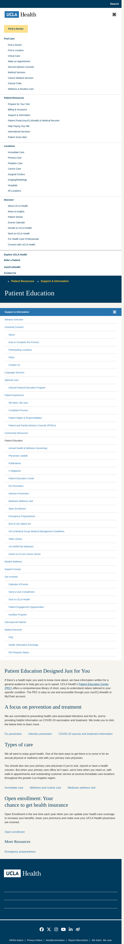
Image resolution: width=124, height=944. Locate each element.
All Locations (14, 190)
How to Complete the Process (24, 342)
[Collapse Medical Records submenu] (116, 630)
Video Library (15, 539)
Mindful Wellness (13, 561)
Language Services (14, 372)
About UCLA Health (18, 206)
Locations (9, 146)
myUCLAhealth (12, 267)
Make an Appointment (19, 61)
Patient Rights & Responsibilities (25, 418)
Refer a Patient (12, 260)
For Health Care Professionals (23, 239)
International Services (19, 131)
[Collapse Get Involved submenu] (116, 577)
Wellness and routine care (45, 787)
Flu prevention (13, 733)
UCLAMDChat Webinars (21, 546)
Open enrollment (15, 831)
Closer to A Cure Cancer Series (25, 554)
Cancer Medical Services (20, 78)
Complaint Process (18, 410)
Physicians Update (18, 455)
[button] (61, 254)
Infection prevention (40, 733)
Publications (15, 463)
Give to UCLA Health (19, 599)
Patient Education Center (21, 478)
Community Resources (16, 433)
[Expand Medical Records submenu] (68, 630)
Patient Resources (14, 98)
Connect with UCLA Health (21, 244)
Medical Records (13, 629)
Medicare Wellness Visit (21, 501)
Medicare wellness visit (81, 787)
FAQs (11, 357)
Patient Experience (14, 395)
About (12, 334)
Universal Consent (14, 327)
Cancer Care (14, 168)
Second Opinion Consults (21, 67)
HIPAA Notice (16, 940)
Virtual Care (14, 56)
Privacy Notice (34, 940)
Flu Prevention (16, 486)
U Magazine (15, 471)
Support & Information (19, 115)
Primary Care (14, 157)
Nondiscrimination (55, 940)
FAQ (11, 637)
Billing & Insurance (17, 109)
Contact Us (10, 273)
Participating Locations (20, 349)
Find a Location (16, 50)
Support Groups (13, 569)
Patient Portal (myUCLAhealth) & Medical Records (33, 120)
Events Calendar (16, 222)
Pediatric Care (15, 163)
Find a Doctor (15, 45)
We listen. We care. (18, 402)
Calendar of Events (18, 584)
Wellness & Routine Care (21, 89)
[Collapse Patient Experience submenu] (116, 395)
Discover (9, 200)
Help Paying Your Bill (18, 126)
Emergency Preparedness (22, 516)
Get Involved (11, 576)
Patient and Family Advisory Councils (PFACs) (32, 425)
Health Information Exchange (23, 645)
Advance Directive (14, 319)
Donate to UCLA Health (20, 228)
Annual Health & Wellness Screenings (28, 448)
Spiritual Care (12, 380)
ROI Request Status (19, 652)
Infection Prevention (19, 493)
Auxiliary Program (18, 614)
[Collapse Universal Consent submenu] (116, 327)
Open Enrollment (17, 508)
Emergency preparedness (20, 851)
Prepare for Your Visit (19, 104)
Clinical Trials (14, 83)
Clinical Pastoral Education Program (27, 387)
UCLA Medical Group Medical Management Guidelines (36, 531)
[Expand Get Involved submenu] (66, 577)
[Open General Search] (113, 4)
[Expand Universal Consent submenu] (69, 327)
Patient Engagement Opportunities (26, 607)
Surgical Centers (16, 174)
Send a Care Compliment (21, 592)
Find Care (9, 38)
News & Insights (16, 211)
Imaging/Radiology (17, 179)
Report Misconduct (78, 940)
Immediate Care (16, 152)
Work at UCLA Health (19, 233)
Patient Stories (15, 217)
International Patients (15, 622)
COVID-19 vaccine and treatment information (86, 733)
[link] (41, 929)
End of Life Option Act (20, 523)
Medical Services (16, 72)
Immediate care (14, 787)
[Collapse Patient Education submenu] (116, 440)
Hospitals (12, 185)
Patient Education (14, 440)
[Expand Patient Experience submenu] (69, 395)
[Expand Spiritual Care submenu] (67, 380)
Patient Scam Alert (17, 137)
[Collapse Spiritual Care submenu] (116, 380)
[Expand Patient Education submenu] (69, 440)
